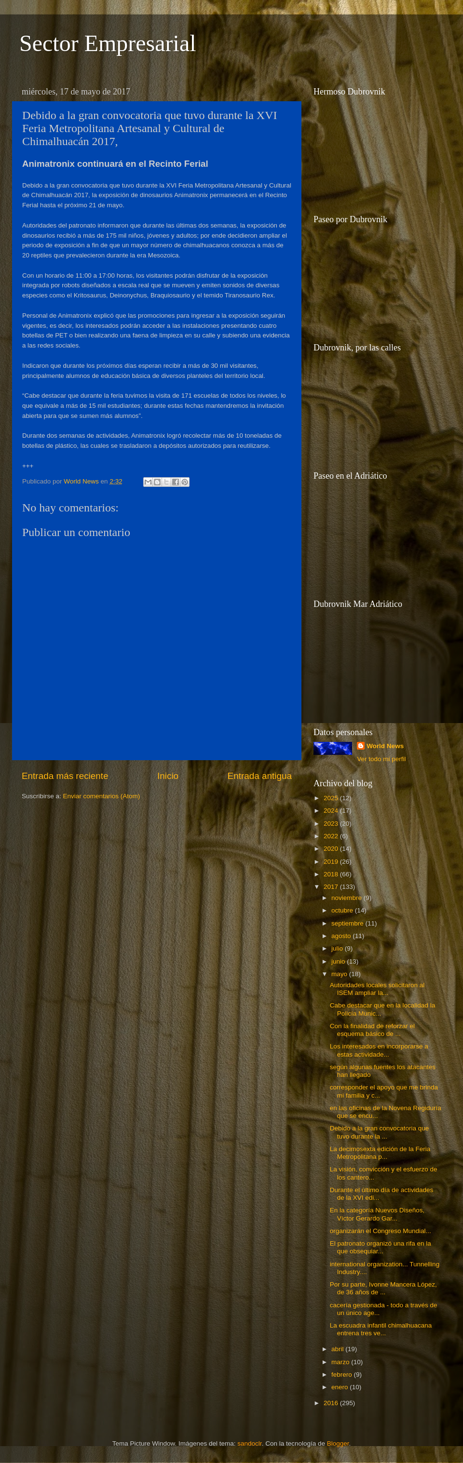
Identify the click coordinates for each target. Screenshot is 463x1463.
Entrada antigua (260, 776)
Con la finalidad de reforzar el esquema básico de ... (372, 1029)
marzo (341, 1362)
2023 (332, 823)
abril (338, 1349)
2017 (332, 886)
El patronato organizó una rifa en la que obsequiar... (380, 1247)
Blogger (338, 1443)
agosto (342, 936)
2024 (332, 810)
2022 (332, 836)
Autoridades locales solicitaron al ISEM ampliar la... (377, 988)
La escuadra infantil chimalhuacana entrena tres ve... (381, 1329)
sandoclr (249, 1443)
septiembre (348, 923)
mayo (340, 974)
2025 (332, 798)
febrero (342, 1374)
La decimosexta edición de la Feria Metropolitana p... (380, 1152)
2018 (332, 874)
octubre (343, 910)
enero (340, 1387)
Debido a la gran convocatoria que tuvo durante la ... (379, 1132)
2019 (332, 861)
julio (338, 948)
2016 (332, 1403)
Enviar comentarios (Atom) (101, 796)
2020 (332, 848)
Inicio (167, 776)
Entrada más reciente (65, 776)
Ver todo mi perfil (381, 759)
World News (385, 746)
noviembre (347, 897)
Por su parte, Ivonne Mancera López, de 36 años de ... (383, 1288)
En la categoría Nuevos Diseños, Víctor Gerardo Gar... (377, 1214)
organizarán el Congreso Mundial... (380, 1231)
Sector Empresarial (107, 43)
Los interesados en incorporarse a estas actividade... (379, 1050)
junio (339, 961)
